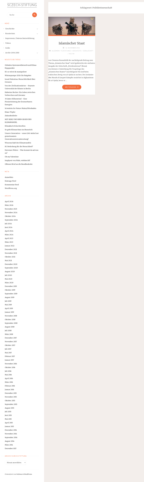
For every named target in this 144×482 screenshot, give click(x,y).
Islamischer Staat (72, 43)
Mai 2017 (8, 353)
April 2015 (9, 423)
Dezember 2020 (11, 264)
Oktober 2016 (10, 367)
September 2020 (11, 268)
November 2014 (11, 434)
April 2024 (9, 231)
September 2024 (11, 220)
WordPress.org (11, 188)
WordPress (28, 474)
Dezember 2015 (11, 393)
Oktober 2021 (10, 257)
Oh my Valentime (12, 157)
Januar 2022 (9, 246)
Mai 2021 (8, 260)
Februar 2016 (10, 386)
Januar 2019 (9, 312)
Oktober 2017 (10, 345)
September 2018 (11, 323)
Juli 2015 (8, 412)
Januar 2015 (9, 426)
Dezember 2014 (11, 430)
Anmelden (9, 177)
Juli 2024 (8, 224)
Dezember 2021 (11, 249)
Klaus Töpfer (10, 112)
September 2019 (11, 294)
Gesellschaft (88, 51)
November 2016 (11, 364)
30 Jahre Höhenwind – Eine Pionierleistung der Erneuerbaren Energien (18, 102)
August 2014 (9, 441)
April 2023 (9, 238)
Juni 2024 (8, 227)
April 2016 (9, 378)
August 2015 (9, 408)
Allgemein (55, 51)
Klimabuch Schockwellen (15, 126)
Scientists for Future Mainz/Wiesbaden (20, 108)
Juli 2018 (8, 331)
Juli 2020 (8, 275)
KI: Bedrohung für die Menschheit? (19, 146)
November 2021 (11, 253)
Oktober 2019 (10, 290)
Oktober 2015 (10, 401)
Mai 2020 (8, 279)
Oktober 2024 (10, 216)
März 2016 (9, 382)
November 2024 (11, 213)
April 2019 (9, 308)
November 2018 (11, 316)
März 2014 (9, 445)
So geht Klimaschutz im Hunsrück (18, 130)
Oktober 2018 (10, 319)
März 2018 (9, 334)
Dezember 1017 (10, 449)
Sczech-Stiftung (22, 5)
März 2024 (9, 235)
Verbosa (19, 474)
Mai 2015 (8, 419)
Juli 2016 (8, 371)
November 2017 (11, 342)
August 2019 (9, 297)
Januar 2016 (9, 390)
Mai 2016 (8, 375)
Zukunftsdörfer (11, 116)
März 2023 (9, 242)
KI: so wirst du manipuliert (16, 72)
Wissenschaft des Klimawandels (18, 143)
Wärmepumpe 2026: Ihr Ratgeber (18, 75)
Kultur (71, 54)
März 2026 (9, 205)
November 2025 (11, 209)
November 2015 (11, 397)
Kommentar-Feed (12, 185)
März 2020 (9, 283)
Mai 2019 (8, 305)
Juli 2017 (8, 349)
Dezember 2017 (11, 338)
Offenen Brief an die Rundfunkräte (18, 164)
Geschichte (76, 51)
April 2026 (9, 201)
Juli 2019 (8, 301)
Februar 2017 (10, 356)
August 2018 (9, 327)
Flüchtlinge (66, 51)
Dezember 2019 (11, 286)
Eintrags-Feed (10, 181)
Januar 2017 (9, 360)
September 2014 (11, 437)
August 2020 (10, 272)
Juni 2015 (8, 415)
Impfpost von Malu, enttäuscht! (17, 160)
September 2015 (11, 404)
